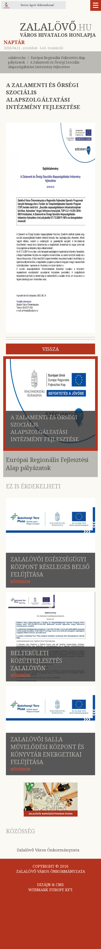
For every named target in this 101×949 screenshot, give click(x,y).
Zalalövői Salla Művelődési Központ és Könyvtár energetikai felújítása (47, 750)
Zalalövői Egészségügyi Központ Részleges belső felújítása (50, 566)
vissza (50, 349)
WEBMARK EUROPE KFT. (50, 889)
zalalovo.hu (17, 57)
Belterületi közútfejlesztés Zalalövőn (36, 660)
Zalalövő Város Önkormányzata (48, 850)
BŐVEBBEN (20, 581)
